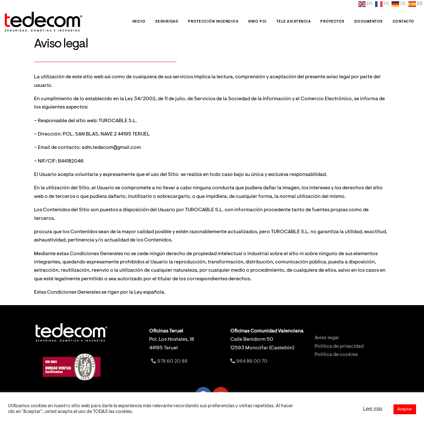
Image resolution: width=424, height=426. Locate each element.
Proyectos (332, 22)
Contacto (403, 22)
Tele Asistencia (293, 22)
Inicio (139, 22)
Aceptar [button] (404, 409)
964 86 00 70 (249, 361)
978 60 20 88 (168, 361)
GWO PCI (257, 22)
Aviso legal (327, 338)
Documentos (368, 22)
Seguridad (167, 22)
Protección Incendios (213, 22)
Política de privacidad (339, 346)
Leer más (372, 409)
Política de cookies (336, 355)
